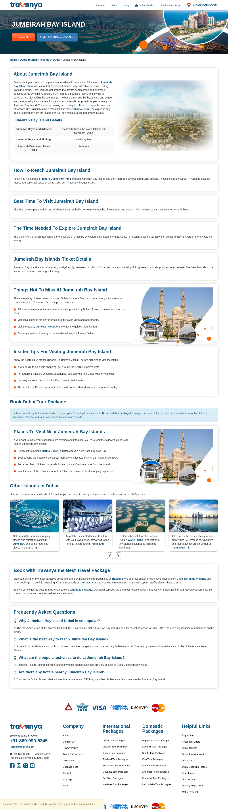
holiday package (82, 589)
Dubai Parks (188, 760)
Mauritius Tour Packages (116, 771)
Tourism (100, 5)
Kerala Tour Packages (154, 753)
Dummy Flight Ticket (193, 785)
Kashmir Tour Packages (154, 746)
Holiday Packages (171, 5)
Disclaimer (68, 760)
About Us (68, 735)
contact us (87, 582)
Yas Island (97, 543)
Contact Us (69, 741)
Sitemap (67, 779)
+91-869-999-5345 (29, 740)
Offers (114, 5)
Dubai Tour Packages (114, 740)
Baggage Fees (70, 766)
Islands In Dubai (50, 59)
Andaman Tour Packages (155, 771)
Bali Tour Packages (113, 778)
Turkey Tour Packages (114, 753)
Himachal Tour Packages (155, 778)
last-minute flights (195, 578)
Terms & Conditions (73, 754)
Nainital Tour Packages (154, 765)
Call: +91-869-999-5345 (57, 37)
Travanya (117, 578)
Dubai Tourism (145, 5)
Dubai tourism (80, 109)
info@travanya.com (22, 746)
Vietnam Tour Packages (115, 746)
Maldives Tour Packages (115, 784)
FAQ (65, 785)
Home (13, 59)
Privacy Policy (70, 748)
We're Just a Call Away (24, 735)
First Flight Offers (191, 741)
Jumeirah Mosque (47, 326)
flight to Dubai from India (56, 178)
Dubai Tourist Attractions (195, 754)
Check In (67, 773)
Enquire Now (23, 37)
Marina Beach (50, 450)
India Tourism (189, 773)
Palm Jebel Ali (180, 547)
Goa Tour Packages (152, 759)
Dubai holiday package (116, 413)
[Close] (100, 804)
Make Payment (190, 792)
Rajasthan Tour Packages (155, 740)
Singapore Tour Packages (116, 765)
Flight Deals (188, 735)
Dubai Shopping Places (194, 766)
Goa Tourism (188, 779)
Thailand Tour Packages (115, 759)
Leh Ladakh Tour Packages (156, 784)
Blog (126, 5)
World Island (135, 539)
